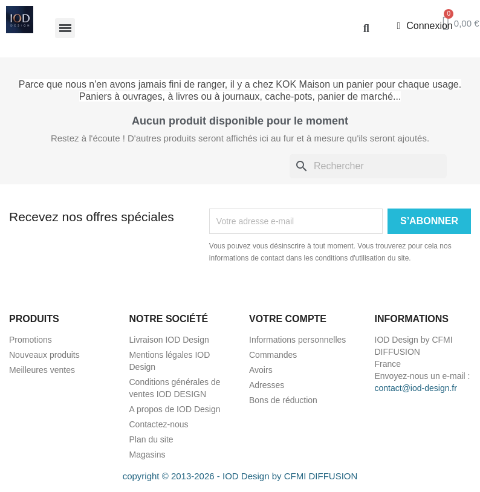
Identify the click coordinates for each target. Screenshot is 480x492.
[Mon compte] (424, 26)
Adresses (266, 385)
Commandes (273, 355)
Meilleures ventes (42, 370)
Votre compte (287, 319)
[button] (366, 28)
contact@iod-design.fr (416, 388)
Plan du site (151, 439)
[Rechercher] (368, 166)
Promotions (30, 340)
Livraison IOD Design (169, 340)
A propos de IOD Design (175, 409)
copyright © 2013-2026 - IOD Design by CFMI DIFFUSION (240, 476)
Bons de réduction (283, 400)
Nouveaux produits (44, 355)
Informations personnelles (297, 340)
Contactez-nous (159, 424)
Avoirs (261, 370)
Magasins (147, 454)
